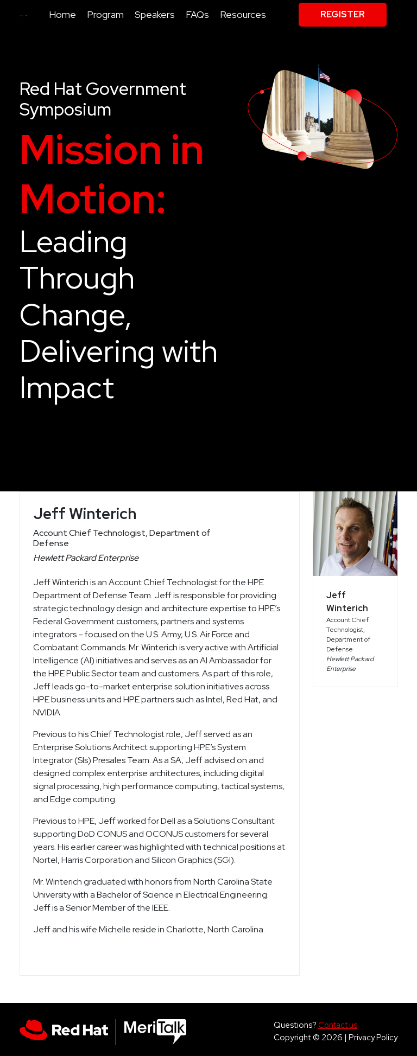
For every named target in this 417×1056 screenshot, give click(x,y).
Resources (243, 14)
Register (342, 14)
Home (62, 14)
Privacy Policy (373, 1037)
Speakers (155, 14)
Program (105, 14)
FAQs (197, 14)
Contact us (337, 1025)
